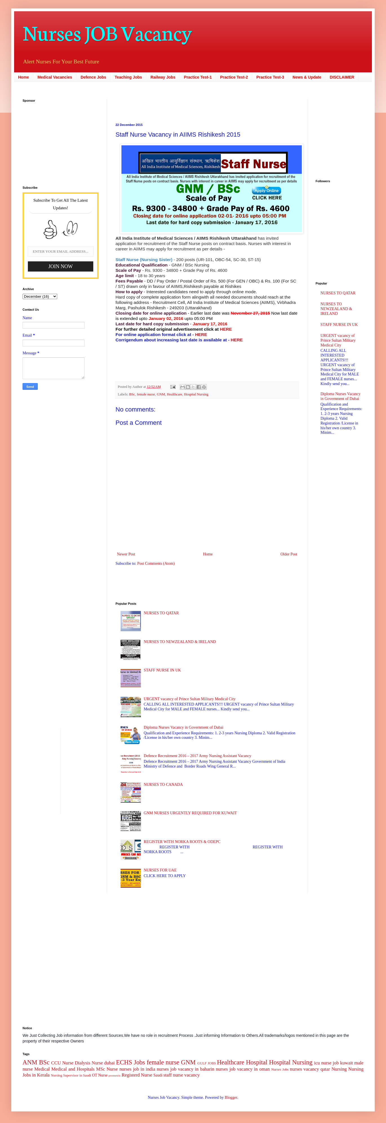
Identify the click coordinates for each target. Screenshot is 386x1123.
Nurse (112, 1069)
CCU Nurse (62, 1063)
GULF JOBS (206, 1063)
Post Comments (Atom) (156, 563)
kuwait (346, 1063)
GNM (161, 394)
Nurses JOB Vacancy (107, 31)
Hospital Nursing (196, 394)
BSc (132, 394)
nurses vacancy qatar (310, 1069)
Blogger (231, 1097)
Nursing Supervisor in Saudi (71, 1075)
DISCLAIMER (342, 77)
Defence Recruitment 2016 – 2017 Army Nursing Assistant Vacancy (197, 756)
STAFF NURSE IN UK (162, 670)
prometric (114, 1075)
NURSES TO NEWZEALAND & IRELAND (180, 642)
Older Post (289, 554)
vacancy (192, 1075)
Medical (42, 1069)
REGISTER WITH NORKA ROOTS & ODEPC (182, 842)
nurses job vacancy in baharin (185, 1069)
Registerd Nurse (137, 1075)
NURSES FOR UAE (160, 870)
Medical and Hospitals (72, 1069)
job (336, 1063)
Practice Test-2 (234, 77)
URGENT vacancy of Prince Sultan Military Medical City (190, 699)
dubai (109, 1063)
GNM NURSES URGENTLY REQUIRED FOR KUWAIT (190, 813)
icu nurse (322, 1063)
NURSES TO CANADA (163, 784)
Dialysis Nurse (89, 1063)
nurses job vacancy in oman (243, 1069)
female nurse (146, 394)
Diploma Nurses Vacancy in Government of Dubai (183, 727)
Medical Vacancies (54, 77)
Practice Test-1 (198, 77)
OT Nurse (99, 1075)
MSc (100, 1069)
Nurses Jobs (280, 1069)
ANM (30, 1062)
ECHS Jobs (130, 1062)
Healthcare (174, 394)
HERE (226, 329)
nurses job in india (137, 1069)
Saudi (157, 1075)
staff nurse (173, 1075)
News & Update (306, 77)
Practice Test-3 (270, 77)
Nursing (339, 1069)
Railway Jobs (163, 77)
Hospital (256, 1062)
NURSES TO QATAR (161, 613)
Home (23, 77)
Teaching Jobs (128, 77)
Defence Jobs (93, 77)
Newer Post (126, 554)
